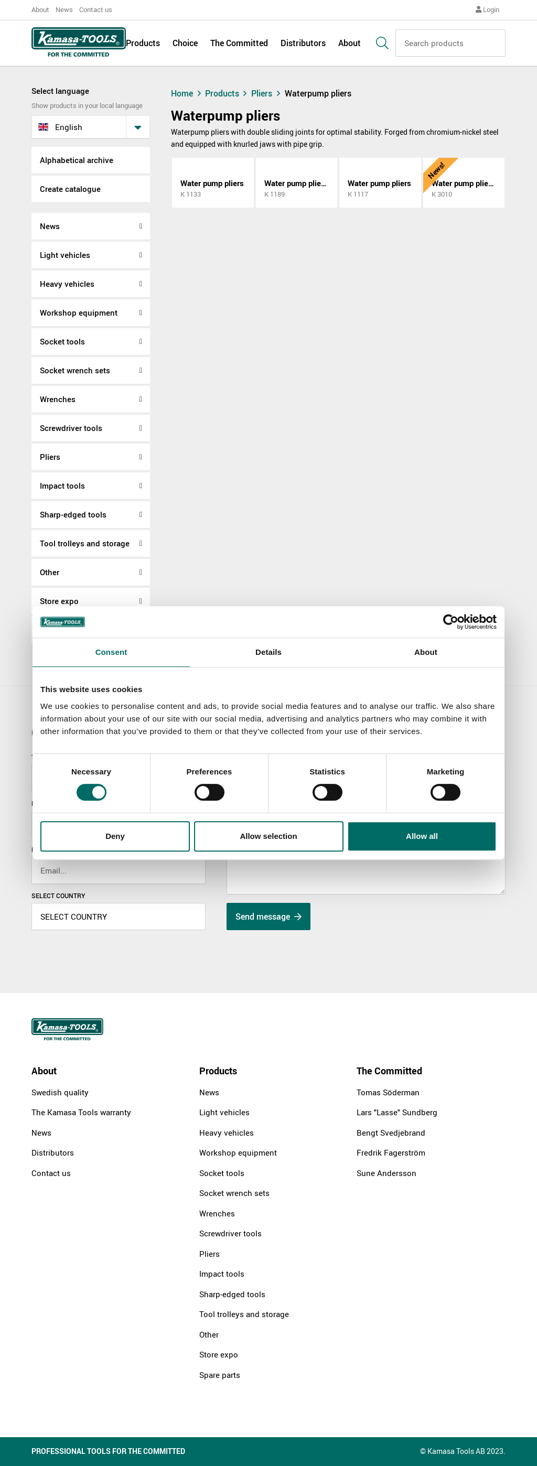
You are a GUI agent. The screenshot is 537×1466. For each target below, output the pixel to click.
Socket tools (62, 341)
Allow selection (268, 836)
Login (487, 9)
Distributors (303, 43)
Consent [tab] (111, 652)
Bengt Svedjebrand (391, 1132)
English (60, 127)
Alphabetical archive (76, 160)
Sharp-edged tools (73, 514)
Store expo (59, 601)
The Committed (239, 43)
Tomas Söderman (388, 1092)
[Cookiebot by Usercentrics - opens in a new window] (451, 622)
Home (187, 93)
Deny (115, 836)
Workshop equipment (78, 312)
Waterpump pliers (318, 93)
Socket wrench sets (75, 370)
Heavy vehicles (67, 283)
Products (143, 43)
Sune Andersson (386, 1173)
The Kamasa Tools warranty (81, 1112)
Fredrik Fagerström (391, 1152)
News (64, 9)
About (40, 9)
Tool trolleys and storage (85, 543)
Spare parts (219, 1375)
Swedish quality (60, 1092)
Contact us (95, 9)
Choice (185, 43)
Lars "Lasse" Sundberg (397, 1112)
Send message (268, 916)
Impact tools (62, 485)
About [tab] (425, 652)
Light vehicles (65, 255)
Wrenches (58, 399)
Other (49, 572)
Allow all (422, 836)
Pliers (50, 456)
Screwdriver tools (71, 428)
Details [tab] (268, 652)
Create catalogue (70, 189)
